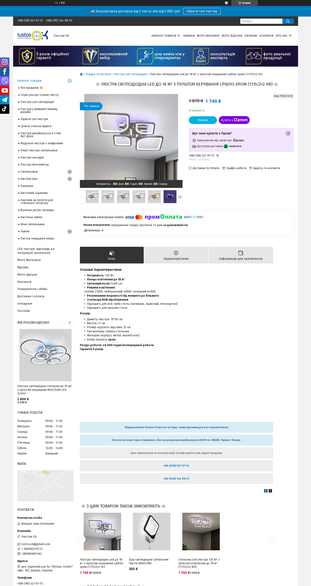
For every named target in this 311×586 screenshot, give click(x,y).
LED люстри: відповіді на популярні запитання (35, 251)
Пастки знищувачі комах (37, 238)
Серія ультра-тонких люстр (39, 95)
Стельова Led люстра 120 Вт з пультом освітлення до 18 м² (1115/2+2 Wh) (199, 563)
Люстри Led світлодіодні (130, 74)
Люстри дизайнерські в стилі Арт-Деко (40, 135)
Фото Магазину (29, 260)
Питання (250, 36)
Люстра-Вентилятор (34, 164)
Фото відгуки (232, 36)
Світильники (29, 171)
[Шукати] (288, 21)
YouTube (23, 311)
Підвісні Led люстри (34, 119)
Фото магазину (208, 36)
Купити (203, 120)
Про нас (282, 36)
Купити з (234, 120)
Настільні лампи (31, 217)
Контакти (266, 36)
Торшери (26, 186)
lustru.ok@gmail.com (35, 544)
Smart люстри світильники (38, 150)
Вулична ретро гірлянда (37, 210)
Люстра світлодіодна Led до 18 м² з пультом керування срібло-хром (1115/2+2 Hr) (102, 563)
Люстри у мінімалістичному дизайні (39, 110)
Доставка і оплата (30, 296)
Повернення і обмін (32, 289)
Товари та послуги (98, 74)
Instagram (24, 303)
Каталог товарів (163, 36)
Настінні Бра (28, 179)
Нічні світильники (32, 224)
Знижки (189, 36)
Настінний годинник (34, 193)
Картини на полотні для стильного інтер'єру (36, 201)
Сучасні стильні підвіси (35, 126)
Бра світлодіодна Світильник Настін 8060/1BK (149, 562)
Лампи (24, 231)
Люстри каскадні (32, 157)
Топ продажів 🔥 (31, 88)
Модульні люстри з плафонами (41, 143)
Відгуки (22, 267)
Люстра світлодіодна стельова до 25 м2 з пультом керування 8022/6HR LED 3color (44, 389)
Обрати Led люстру (201, 11)
